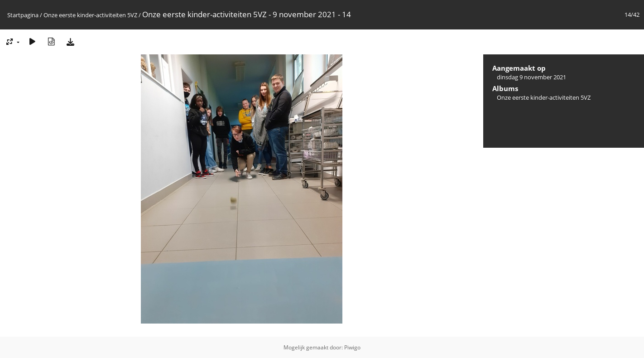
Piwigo (352, 347)
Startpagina (22, 15)
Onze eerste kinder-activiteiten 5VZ (90, 15)
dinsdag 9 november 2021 (531, 77)
